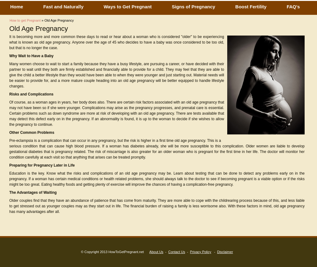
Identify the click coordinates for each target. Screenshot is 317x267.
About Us (156, 252)
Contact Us (176, 252)
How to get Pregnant (25, 20)
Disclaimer (225, 252)
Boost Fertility (251, 6)
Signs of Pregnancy (193, 6)
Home (16, 6)
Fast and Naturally (63, 6)
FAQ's (293, 6)
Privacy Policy (200, 252)
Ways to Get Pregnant (128, 6)
